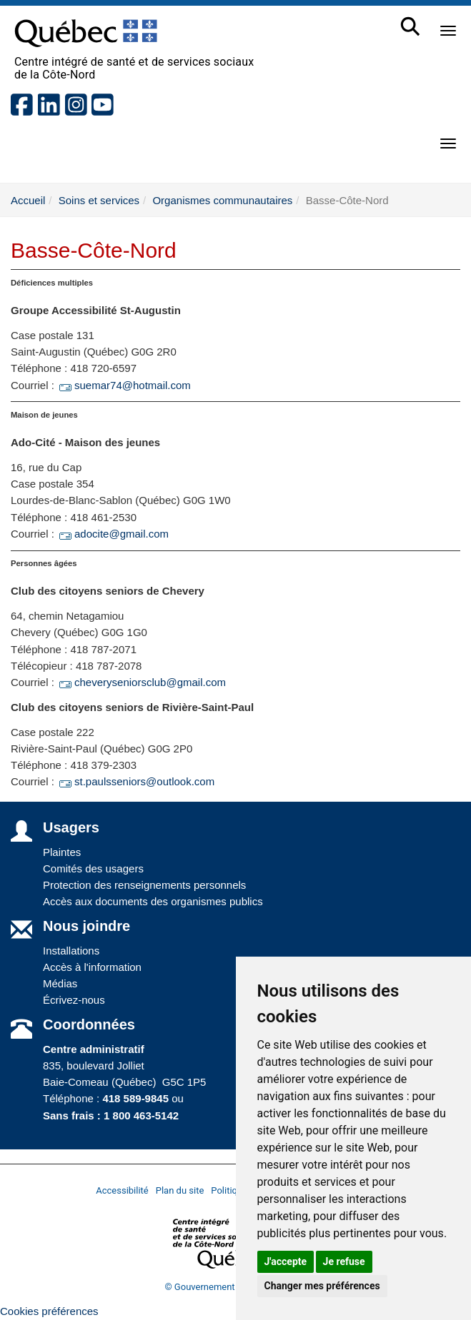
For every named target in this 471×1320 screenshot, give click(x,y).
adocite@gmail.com (113, 534)
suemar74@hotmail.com (124, 385)
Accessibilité (122, 1190)
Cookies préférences (49, 1311)
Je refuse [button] (344, 1261)
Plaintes (62, 852)
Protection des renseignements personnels (144, 885)
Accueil (28, 200)
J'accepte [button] (285, 1261)
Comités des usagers (93, 868)
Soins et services (99, 200)
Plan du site (180, 1190)
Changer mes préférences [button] (322, 1285)
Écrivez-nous (74, 1000)
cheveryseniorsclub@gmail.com (141, 682)
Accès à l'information (92, 967)
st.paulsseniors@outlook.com (135, 781)
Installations (71, 950)
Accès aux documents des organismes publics (153, 901)
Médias (60, 983)
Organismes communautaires (222, 200)
